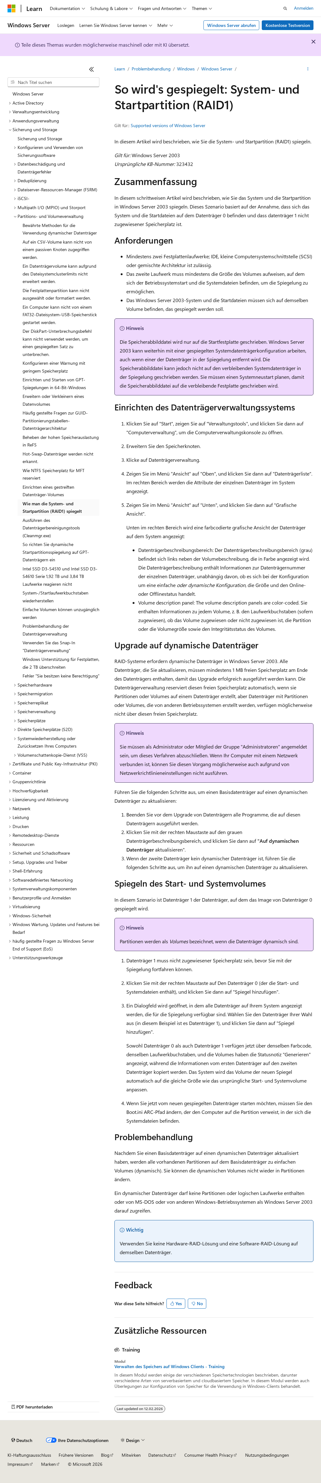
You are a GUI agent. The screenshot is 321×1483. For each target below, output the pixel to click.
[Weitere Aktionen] (308, 69)
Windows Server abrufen (231, 25)
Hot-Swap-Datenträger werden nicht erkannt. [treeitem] (58, 458)
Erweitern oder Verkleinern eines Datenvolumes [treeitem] (53, 400)
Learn (119, 69)
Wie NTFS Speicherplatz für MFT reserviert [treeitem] (53, 474)
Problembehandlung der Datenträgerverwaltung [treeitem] (46, 630)
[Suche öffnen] (285, 8)
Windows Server (216, 69)
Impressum (18, 1464)
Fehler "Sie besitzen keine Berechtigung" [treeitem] (61, 676)
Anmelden (303, 8)
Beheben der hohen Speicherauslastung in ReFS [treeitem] (61, 441)
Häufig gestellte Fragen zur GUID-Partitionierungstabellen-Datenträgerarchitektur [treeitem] (55, 420)
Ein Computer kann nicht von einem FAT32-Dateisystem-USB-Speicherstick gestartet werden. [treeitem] (60, 314)
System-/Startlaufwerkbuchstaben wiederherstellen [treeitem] (55, 597)
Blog (105, 1455)
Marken (48, 1464)
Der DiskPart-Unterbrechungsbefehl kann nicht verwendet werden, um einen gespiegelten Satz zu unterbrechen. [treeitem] (57, 342)
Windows (186, 69)
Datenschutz (160, 1455)
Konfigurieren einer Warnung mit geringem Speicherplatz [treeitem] (54, 367)
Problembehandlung (151, 69)
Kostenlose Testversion (288, 25)
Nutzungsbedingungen (267, 1455)
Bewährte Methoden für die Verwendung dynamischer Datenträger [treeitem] (60, 229)
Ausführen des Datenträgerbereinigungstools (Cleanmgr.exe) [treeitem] (51, 527)
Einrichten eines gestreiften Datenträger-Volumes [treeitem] (48, 491)
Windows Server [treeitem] (28, 94)
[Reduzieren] (91, 69)
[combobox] (53, 82)
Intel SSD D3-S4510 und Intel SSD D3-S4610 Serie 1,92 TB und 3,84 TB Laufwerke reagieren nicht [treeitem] (60, 576)
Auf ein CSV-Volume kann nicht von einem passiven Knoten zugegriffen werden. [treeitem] (57, 249)
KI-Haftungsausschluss (29, 1455)
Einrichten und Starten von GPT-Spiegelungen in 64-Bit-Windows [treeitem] (54, 383)
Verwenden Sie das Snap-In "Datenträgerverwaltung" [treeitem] (49, 646)
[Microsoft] (12, 8)
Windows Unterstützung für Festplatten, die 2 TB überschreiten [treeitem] (61, 663)
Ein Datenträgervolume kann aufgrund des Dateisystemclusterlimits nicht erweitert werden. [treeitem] (59, 273)
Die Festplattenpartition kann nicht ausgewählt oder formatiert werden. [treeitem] (57, 294)
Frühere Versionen (76, 1455)
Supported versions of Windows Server (168, 125)
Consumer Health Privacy (208, 1455)
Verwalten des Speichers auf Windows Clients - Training (169, 1366)
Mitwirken (131, 1455)
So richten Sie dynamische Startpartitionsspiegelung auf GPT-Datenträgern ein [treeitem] (56, 552)
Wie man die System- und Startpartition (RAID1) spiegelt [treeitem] (52, 507)
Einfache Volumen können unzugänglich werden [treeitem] (61, 613)
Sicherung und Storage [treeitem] (40, 139)
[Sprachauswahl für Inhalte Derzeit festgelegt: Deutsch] (22, 1440)
